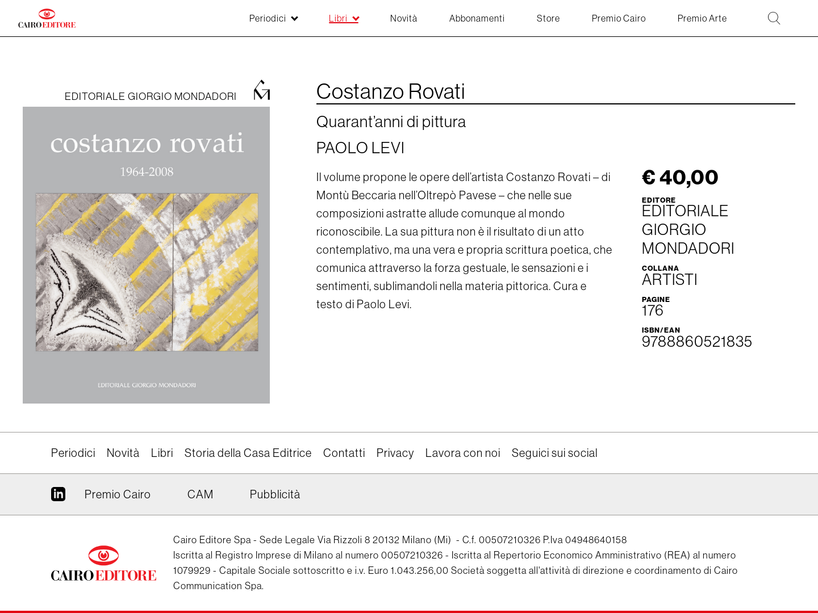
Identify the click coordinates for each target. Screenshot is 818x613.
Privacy (395, 453)
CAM (200, 494)
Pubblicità (275, 494)
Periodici (73, 453)
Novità (123, 453)
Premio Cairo (118, 494)
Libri (162, 453)
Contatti (344, 453)
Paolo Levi (360, 147)
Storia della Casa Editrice (248, 453)
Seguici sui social (555, 453)
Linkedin (58, 498)
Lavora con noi (462, 453)
